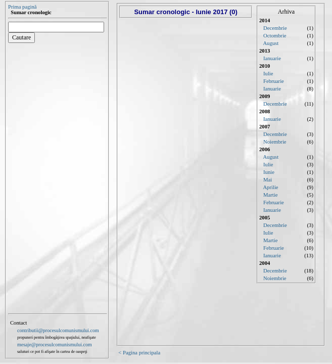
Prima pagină (22, 7)
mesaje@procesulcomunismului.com (54, 344)
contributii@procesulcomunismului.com (58, 330)
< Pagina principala (139, 352)
